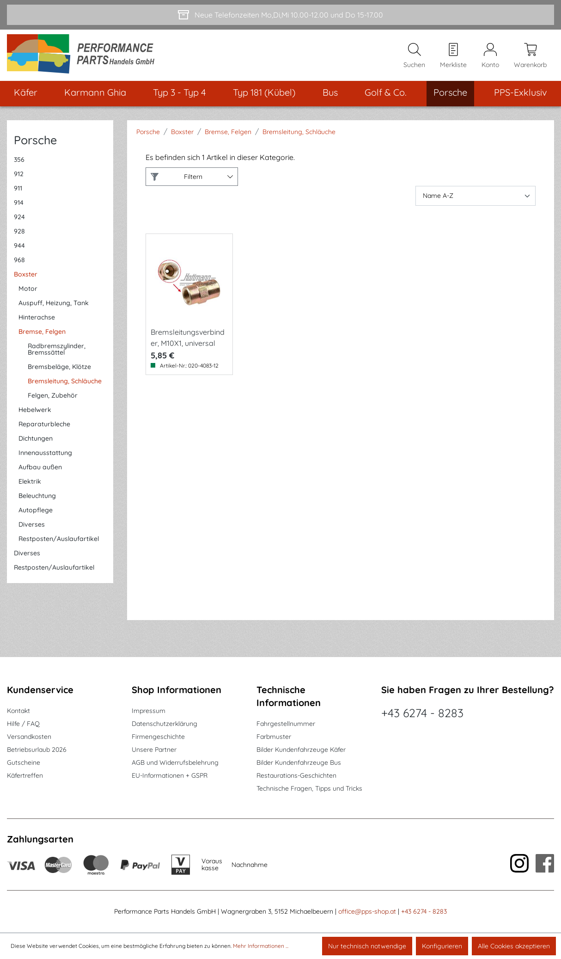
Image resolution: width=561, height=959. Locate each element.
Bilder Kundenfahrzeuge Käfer (301, 749)
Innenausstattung (45, 453)
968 (19, 261)
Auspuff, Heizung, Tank (53, 304)
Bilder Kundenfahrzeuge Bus (298, 762)
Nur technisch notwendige (367, 946)
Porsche (35, 141)
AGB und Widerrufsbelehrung (175, 762)
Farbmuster (273, 736)
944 (19, 246)
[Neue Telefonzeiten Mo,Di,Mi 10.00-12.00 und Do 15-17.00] (280, 15)
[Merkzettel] (453, 56)
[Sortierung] (475, 197)
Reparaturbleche (44, 425)
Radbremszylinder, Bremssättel (56, 350)
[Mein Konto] (490, 56)
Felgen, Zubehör (53, 396)
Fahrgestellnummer (285, 723)
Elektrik (29, 482)
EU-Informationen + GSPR (169, 775)
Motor (27, 289)
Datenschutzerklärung (164, 723)
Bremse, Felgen (42, 332)
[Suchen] (414, 56)
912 (19, 175)
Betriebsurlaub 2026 (37, 749)
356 (19, 160)
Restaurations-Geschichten (296, 775)
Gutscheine (23, 762)
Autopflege (35, 511)
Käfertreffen (25, 775)
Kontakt (18, 711)
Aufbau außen (40, 468)
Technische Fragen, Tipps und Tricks (309, 788)
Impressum (148, 711)
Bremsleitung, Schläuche (65, 382)
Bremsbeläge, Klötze (59, 367)
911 (18, 189)
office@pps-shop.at (367, 911)
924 (19, 218)
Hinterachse (36, 318)
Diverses (31, 525)
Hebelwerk (34, 410)
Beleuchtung (37, 496)
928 (19, 232)
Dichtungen (35, 439)
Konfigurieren (442, 946)
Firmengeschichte (158, 736)
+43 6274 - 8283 (422, 713)
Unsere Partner (154, 749)
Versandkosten (29, 736)
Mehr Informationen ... (260, 945)
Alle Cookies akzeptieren (514, 946)
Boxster (25, 275)
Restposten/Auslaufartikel (58, 539)
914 (19, 203)
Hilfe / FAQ (23, 723)
